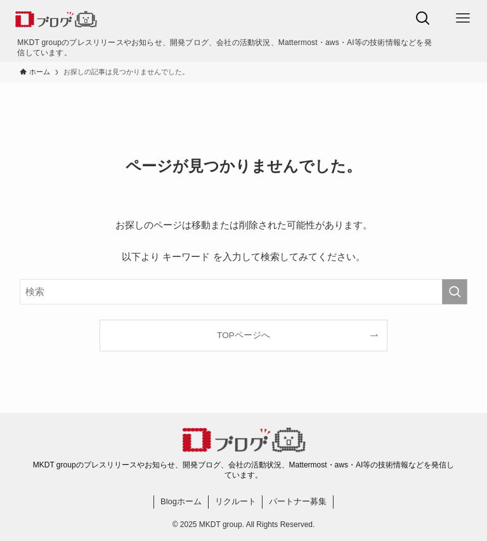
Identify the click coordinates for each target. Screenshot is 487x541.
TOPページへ (243, 335)
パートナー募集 (298, 501)
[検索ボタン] (422, 18)
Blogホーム (181, 501)
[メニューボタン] (462, 18)
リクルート (235, 501)
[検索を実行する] (454, 291)
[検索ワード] (244, 291)
